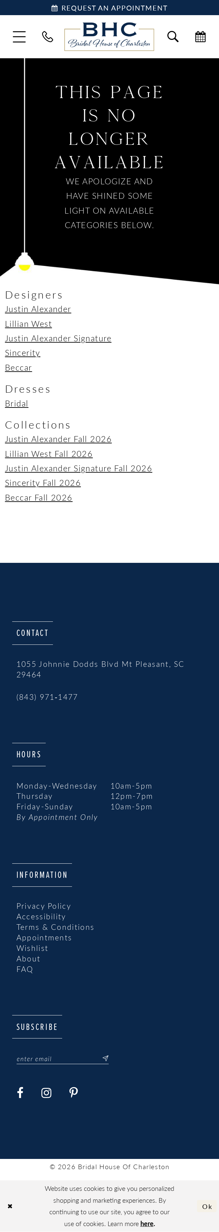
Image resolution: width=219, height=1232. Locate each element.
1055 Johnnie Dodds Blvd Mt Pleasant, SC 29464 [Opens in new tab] (100, 669)
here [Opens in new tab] (147, 1223)
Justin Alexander (38, 308)
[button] (19, 36)
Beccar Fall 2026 (39, 497)
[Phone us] (47, 36)
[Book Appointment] (109, 7)
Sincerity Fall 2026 (43, 482)
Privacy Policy (43, 906)
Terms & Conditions (55, 927)
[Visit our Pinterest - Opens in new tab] (74, 1093)
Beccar (18, 367)
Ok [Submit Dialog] (207, 1206)
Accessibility (41, 916)
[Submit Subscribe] (102, 1058)
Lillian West (28, 323)
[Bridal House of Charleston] (109, 36)
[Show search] (173, 36)
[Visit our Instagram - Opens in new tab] (47, 1093)
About (28, 958)
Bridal (17, 403)
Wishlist (32, 948)
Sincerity (22, 352)
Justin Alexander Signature (58, 338)
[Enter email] (62, 1058)
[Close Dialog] (10, 1206)
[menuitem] (19, 36)
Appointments (44, 937)
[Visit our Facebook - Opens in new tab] (20, 1093)
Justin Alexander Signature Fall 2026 (78, 468)
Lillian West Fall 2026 (49, 453)
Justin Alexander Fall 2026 (58, 438)
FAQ (25, 969)
